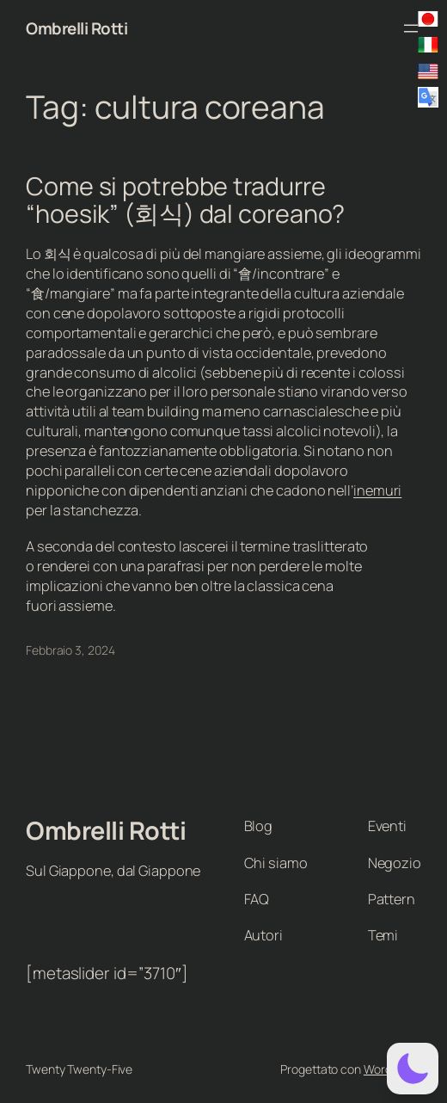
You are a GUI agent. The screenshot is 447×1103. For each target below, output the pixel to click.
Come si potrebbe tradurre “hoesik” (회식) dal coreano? (185, 200)
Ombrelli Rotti (76, 28)
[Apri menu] (411, 28)
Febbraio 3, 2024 (70, 650)
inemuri (377, 490)
